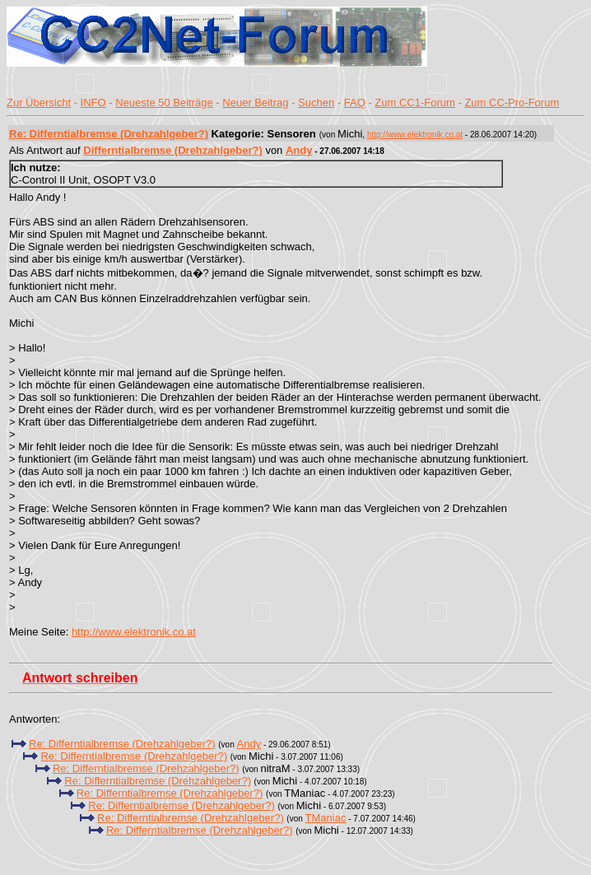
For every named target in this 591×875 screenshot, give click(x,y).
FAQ (354, 102)
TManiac (326, 818)
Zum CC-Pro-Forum (511, 102)
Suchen (316, 102)
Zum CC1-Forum (415, 102)
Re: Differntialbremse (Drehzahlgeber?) (108, 134)
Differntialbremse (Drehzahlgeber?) (172, 150)
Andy (299, 150)
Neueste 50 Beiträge (164, 102)
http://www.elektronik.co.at (415, 134)
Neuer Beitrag (255, 102)
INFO (93, 102)
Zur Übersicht (39, 102)
